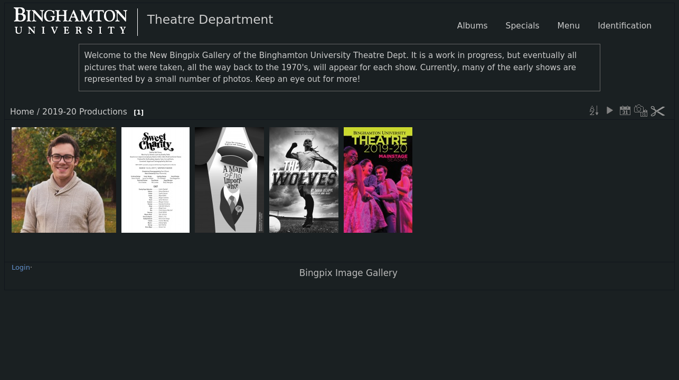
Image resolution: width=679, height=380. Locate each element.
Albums (472, 26)
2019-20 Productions (84, 112)
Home (22, 112)
